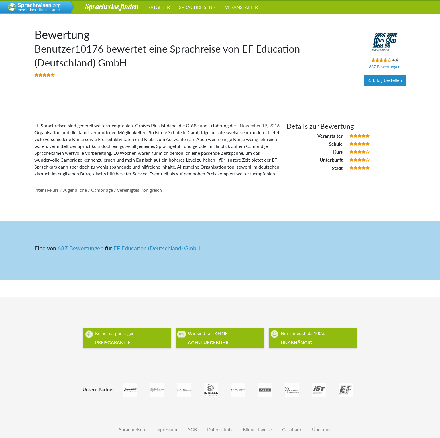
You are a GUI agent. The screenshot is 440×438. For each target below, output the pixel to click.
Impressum (166, 429)
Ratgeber (159, 7)
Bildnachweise (257, 429)
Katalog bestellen (384, 80)
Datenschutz (220, 429)
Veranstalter (241, 7)
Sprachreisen (195, 7)
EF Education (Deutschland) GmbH (157, 248)
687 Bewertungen (384, 66)
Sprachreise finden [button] (111, 6)
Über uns (321, 429)
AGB (192, 429)
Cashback (292, 429)
